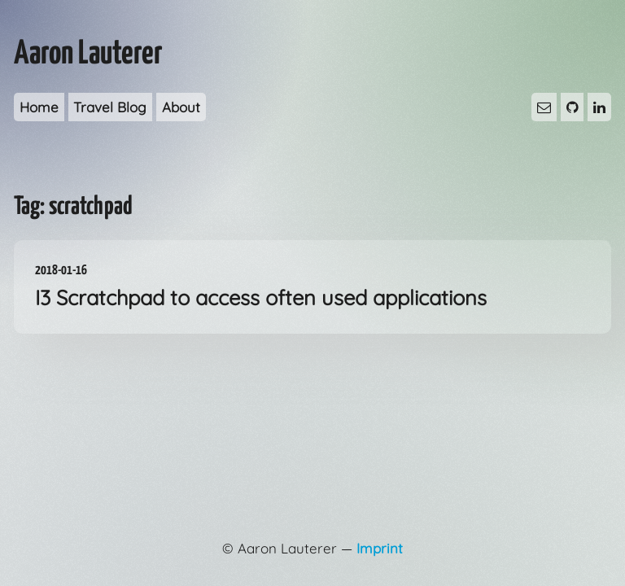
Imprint (379, 548)
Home (39, 107)
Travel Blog (109, 107)
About (181, 107)
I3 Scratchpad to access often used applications (313, 285)
